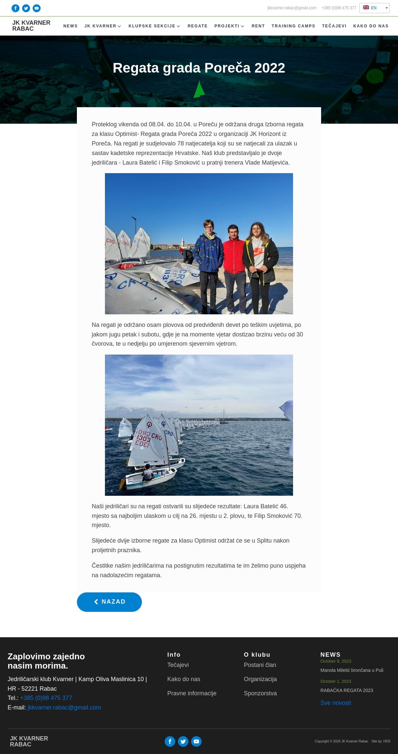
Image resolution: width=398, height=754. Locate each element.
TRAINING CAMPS (293, 26)
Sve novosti (335, 703)
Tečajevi (334, 26)
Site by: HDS (381, 741)
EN (370, 7)
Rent (258, 26)
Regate (198, 26)
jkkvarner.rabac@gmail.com (292, 8)
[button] (109, 602)
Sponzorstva (260, 693)
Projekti (230, 26)
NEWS (70, 26)
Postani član (260, 665)
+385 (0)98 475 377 (339, 8)
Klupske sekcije (155, 26)
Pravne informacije (191, 693)
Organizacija (260, 679)
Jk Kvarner (103, 26)
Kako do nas (371, 26)
